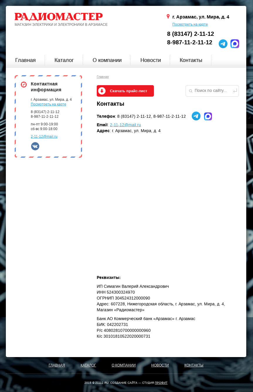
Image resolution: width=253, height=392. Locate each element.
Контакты (191, 60)
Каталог (64, 60)
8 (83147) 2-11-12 (190, 34)
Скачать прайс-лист (128, 91)
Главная (25, 60)
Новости (150, 60)
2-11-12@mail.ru (44, 136)
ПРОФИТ (161, 383)
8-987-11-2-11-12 (189, 42)
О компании (107, 60)
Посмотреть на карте (190, 24)
